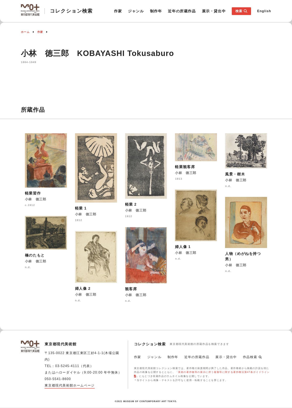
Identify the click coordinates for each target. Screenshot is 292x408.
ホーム (25, 31)
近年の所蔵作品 (182, 11)
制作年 (156, 11)
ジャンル (136, 11)
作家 (118, 11)
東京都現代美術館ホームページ (69, 385)
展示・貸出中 (214, 11)
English (264, 11)
